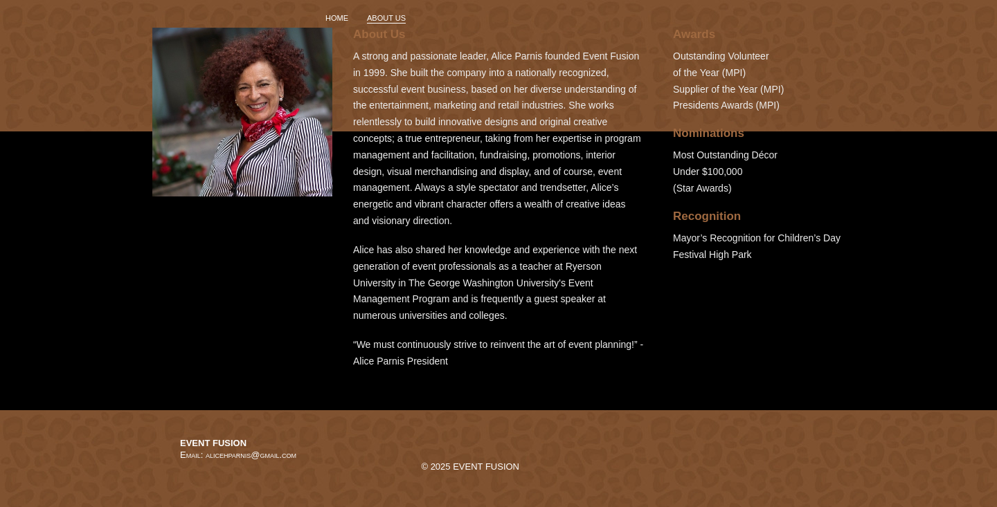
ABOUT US (386, 18)
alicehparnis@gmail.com (251, 455)
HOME (336, 18)
